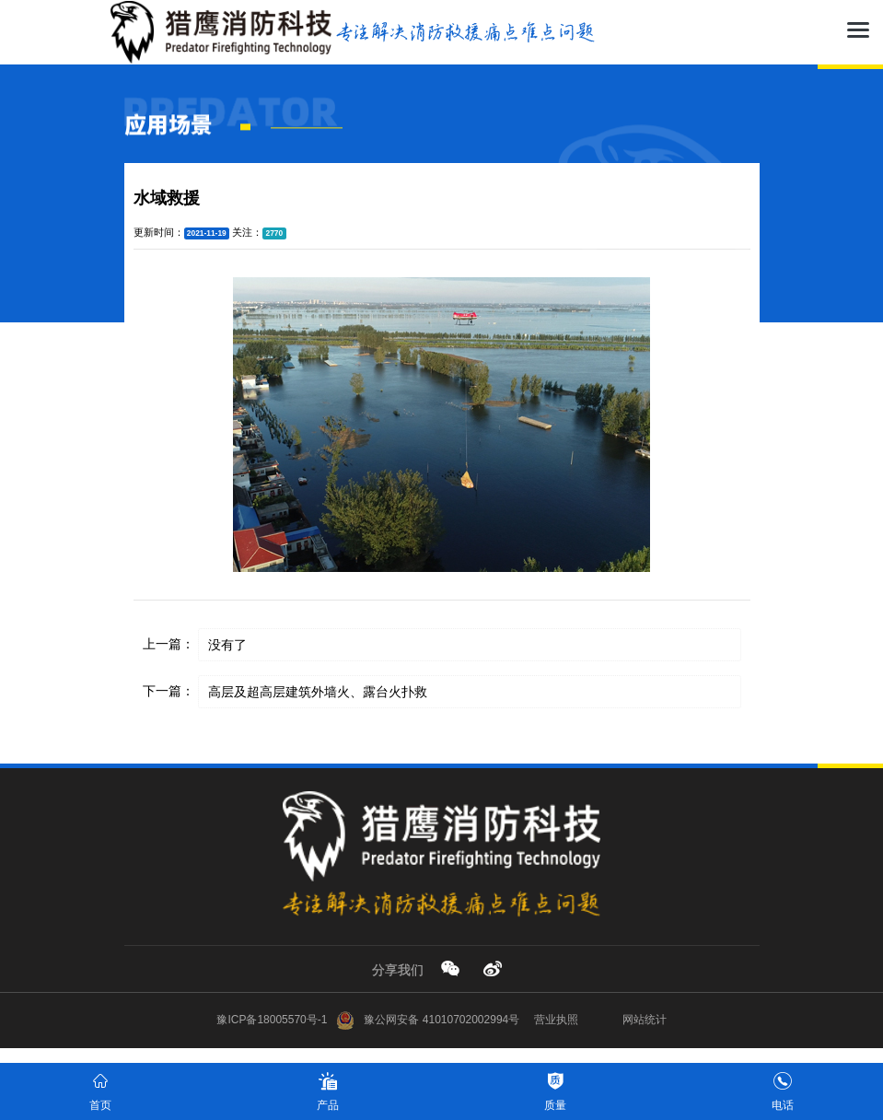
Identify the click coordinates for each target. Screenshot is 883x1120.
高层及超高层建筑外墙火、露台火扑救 (317, 691)
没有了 (227, 644)
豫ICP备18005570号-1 (271, 1019)
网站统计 (644, 1019)
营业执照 (556, 1019)
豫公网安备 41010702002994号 (427, 1019)
